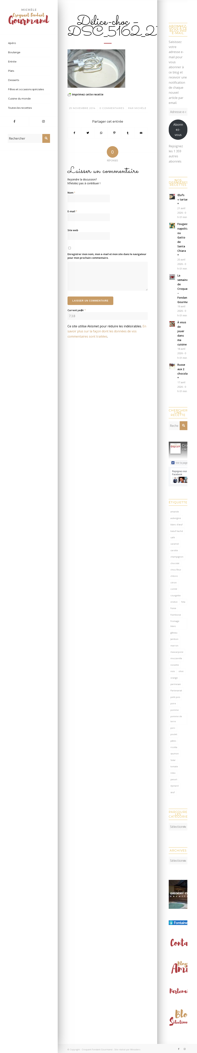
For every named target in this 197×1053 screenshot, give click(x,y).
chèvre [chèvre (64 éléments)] (174, 576)
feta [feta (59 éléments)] (183, 601)
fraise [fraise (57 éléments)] (173, 608)
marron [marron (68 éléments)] (174, 645)
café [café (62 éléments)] (172, 537)
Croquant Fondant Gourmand (97, 1047)
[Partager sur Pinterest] (114, 132)
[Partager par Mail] (141, 132)
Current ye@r (77, 310)
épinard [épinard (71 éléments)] (174, 785)
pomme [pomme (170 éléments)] (174, 709)
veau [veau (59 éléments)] (172, 772)
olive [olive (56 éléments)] (181, 671)
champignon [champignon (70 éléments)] (176, 556)
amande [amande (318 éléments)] (174, 511)
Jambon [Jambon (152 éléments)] (174, 639)
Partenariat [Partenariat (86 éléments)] (176, 690)
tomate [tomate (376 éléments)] (174, 766)
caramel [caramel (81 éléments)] (174, 543)
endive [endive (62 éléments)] (174, 601)
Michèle (140, 108)
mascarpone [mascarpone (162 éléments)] (176, 651)
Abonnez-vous (178, 129)
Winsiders (135, 1047)
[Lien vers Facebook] (14, 121)
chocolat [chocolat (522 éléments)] (174, 563)
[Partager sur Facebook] (74, 132)
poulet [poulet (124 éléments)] (173, 734)
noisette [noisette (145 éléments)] (174, 664)
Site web (73, 230)
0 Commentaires (111, 108)
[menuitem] (29, 43)
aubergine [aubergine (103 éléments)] (175, 518)
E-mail (72, 211)
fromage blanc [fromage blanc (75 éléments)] (174, 624)
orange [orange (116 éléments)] (174, 677)
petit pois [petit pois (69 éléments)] (175, 697)
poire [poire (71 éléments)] (173, 703)
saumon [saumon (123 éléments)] (174, 753)
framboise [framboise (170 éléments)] (175, 614)
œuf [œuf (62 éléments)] (172, 792)
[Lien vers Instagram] (43, 121)
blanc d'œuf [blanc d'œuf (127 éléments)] (176, 524)
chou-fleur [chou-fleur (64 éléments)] (175, 569)
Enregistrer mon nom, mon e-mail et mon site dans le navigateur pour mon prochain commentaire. (107, 256)
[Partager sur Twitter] (87, 132)
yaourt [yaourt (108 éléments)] (173, 779)
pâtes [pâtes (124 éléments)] (173, 740)
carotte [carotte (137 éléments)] (174, 550)
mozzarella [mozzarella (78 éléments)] (176, 658)
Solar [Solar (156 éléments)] (173, 760)
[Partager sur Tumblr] (127, 132)
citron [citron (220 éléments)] (173, 582)
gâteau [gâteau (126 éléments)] (173, 632)
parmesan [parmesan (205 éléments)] (175, 684)
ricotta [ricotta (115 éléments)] (173, 747)
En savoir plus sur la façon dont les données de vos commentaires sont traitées (107, 331)
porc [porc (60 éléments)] (172, 727)
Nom (71, 192)
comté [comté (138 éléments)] (173, 588)
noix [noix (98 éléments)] (172, 671)
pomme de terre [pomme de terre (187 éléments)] (176, 719)
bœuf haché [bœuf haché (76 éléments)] (176, 531)
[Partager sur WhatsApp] (101, 132)
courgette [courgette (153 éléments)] (175, 595)
